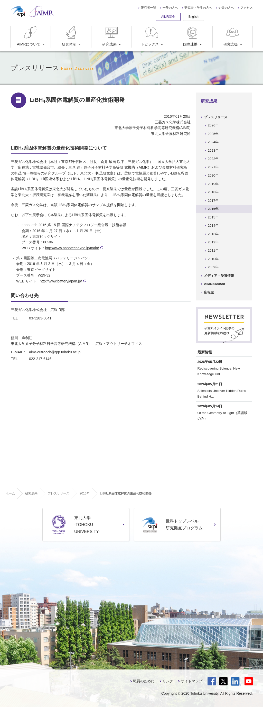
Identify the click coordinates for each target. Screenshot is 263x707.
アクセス (246, 8)
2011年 (213, 250)
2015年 (213, 217)
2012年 (213, 242)
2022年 (213, 159)
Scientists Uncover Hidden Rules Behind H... (222, 393)
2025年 (213, 134)
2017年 (213, 201)
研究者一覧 (148, 8)
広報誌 (209, 292)
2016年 (213, 209)
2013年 (213, 234)
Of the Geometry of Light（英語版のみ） (222, 415)
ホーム (10, 493)
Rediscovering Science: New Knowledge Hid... (219, 371)
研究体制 (70, 36)
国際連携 (191, 36)
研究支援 (231, 36)
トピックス (150, 36)
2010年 (213, 259)
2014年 (213, 225)
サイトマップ (191, 681)
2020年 (213, 175)
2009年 (213, 267)
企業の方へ (226, 8)
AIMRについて (28, 36)
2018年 (213, 192)
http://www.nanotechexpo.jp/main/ (74, 248)
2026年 (213, 125)
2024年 (213, 142)
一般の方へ (170, 8)
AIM (214, 284)
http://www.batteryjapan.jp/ (63, 281)
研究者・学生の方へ (198, 8)
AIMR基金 (168, 17)
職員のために (144, 681)
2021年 (213, 167)
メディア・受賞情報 (219, 276)
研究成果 (110, 36)
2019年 (213, 184)
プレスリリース (215, 117)
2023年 (213, 150)
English (194, 17)
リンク (167, 681)
